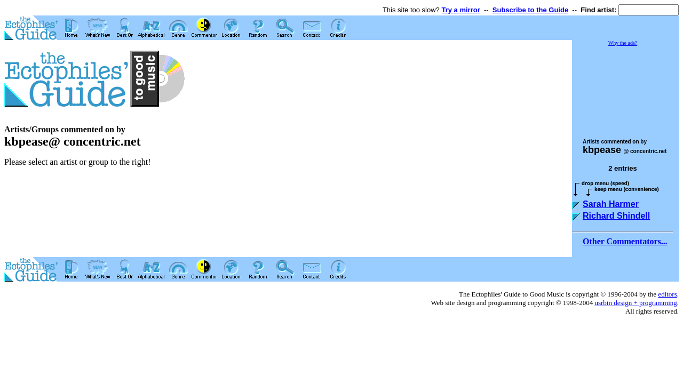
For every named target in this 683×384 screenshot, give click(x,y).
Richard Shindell (616, 215)
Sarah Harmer (611, 204)
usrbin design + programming (635, 303)
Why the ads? (622, 43)
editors (667, 294)
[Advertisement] (625, 87)
